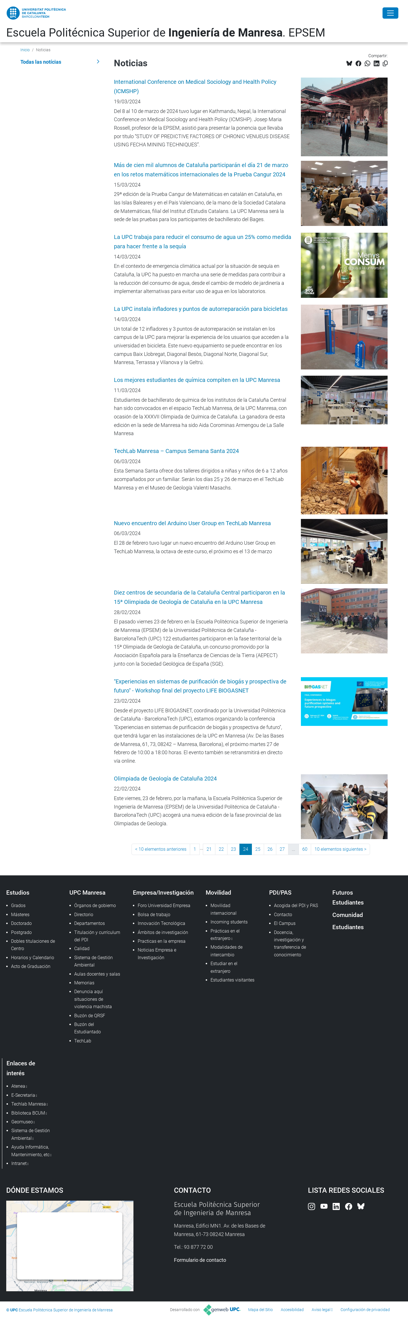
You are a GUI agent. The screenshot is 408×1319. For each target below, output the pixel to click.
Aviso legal (321, 1309)
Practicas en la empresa (162, 941)
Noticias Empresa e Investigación (157, 953)
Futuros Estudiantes (348, 897)
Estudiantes (348, 927)
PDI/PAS (280, 892)
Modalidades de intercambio (227, 950)
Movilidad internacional (224, 909)
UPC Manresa (87, 892)
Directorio (83, 914)
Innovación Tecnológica (161, 923)
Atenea (18, 1086)
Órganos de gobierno (95, 905)
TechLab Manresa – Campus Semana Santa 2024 (176, 451)
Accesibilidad (292, 1309)
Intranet (19, 1163)
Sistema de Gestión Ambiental (93, 961)
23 (233, 849)
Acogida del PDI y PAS (296, 905)
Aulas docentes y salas (97, 974)
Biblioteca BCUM (28, 1113)
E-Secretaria (23, 1095)
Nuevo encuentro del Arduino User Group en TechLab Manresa (192, 523)
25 (257, 849)
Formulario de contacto (200, 1260)
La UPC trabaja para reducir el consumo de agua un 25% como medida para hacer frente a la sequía (202, 242)
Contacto (283, 914)
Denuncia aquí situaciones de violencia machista (93, 999)
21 (209, 849)
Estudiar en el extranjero (224, 967)
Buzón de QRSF (89, 1015)
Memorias (84, 982)
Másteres (20, 914)
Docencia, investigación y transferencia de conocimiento (290, 943)
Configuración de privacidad (365, 1309)
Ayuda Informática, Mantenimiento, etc (30, 1150)
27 (282, 849)
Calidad (82, 948)
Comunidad (347, 914)
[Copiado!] (385, 63)
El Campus (285, 923)
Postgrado (21, 932)
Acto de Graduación (30, 966)
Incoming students (229, 922)
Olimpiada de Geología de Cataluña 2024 (165, 778)
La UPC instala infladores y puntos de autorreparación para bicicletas (201, 309)
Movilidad (218, 892)
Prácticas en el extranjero (225, 934)
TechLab (82, 1041)
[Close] (390, 13)
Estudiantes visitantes (232, 980)
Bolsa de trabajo (154, 914)
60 (304, 849)
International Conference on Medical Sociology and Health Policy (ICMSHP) (195, 87)
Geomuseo (22, 1122)
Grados (18, 905)
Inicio (25, 50)
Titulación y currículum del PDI (97, 936)
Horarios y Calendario (32, 957)
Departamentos (89, 923)
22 (221, 849)
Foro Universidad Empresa (164, 905)
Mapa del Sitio (260, 1309)
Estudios (17, 892)
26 (270, 849)
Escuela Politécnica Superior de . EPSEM (165, 32)
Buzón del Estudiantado (87, 1028)
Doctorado (21, 923)
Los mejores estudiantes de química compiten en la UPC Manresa (197, 380)
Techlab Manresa (28, 1104)
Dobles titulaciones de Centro (33, 945)
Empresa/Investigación (163, 892)
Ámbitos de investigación (163, 932)
